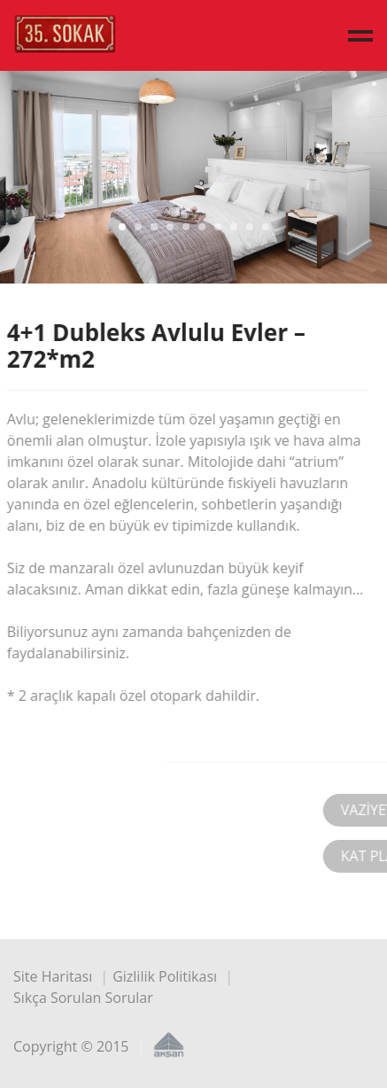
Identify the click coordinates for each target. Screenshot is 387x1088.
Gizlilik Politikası (164, 976)
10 (265, 226)
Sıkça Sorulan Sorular (83, 997)
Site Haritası (52, 976)
